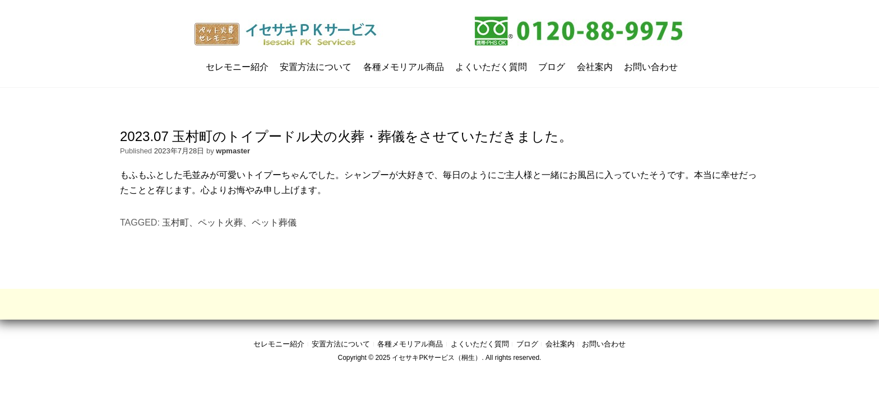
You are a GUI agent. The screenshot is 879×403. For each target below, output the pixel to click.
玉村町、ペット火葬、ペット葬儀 (229, 222)
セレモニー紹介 (237, 67)
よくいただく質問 (491, 67)
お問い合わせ (651, 67)
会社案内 (595, 67)
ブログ (551, 67)
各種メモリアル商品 (403, 67)
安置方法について (315, 67)
